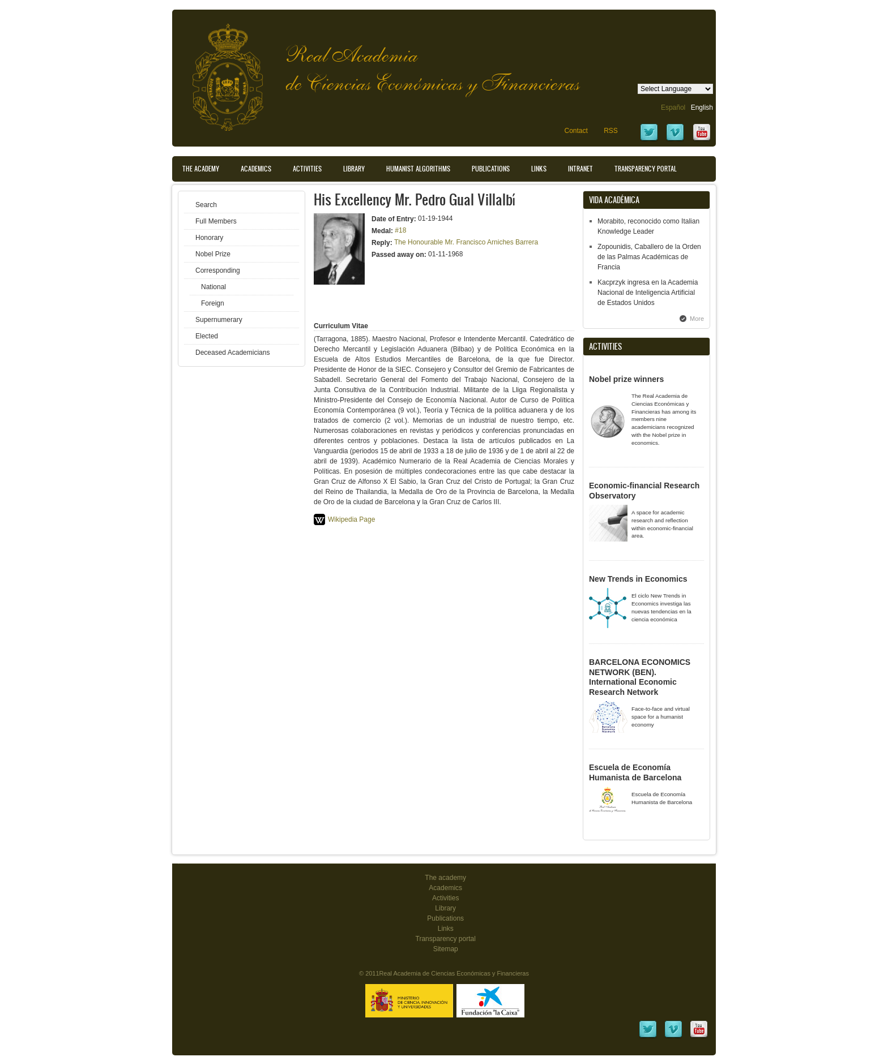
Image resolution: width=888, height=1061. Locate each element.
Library (354, 168)
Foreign (212, 303)
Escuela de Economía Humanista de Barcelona (635, 772)
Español (673, 107)
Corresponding (217, 270)
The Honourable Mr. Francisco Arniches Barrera (466, 242)
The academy (445, 878)
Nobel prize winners (626, 379)
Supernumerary (218, 320)
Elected (206, 336)
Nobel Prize (212, 254)
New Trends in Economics (638, 578)
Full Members (216, 221)
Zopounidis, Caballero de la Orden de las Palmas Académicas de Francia (649, 257)
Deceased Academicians (232, 352)
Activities (307, 168)
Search (206, 205)
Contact (575, 131)
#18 (400, 230)
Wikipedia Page (351, 519)
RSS (611, 131)
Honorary (209, 238)
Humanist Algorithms (418, 168)
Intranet (580, 168)
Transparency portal (645, 168)
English (702, 107)
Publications (491, 168)
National (213, 287)
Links (539, 168)
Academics (256, 168)
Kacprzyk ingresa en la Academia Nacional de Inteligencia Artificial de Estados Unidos (647, 292)
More (697, 318)
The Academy (200, 168)
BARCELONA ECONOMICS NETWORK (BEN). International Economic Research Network (639, 677)
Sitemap (445, 949)
